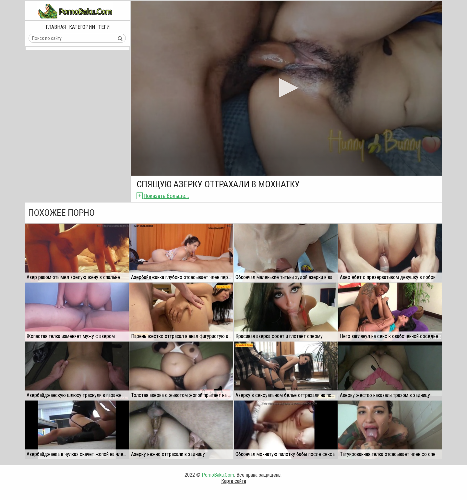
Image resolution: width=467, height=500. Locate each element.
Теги (104, 27)
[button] (286, 88)
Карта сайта (233, 481)
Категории (82, 27)
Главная (56, 27)
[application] (286, 88)
